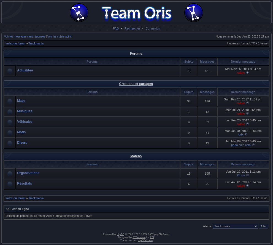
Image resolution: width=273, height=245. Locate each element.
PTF (152, 237)
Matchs (136, 156)
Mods (21, 132)
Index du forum (15, 43)
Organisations (28, 173)
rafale (241, 72)
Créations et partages (136, 84)
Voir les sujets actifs (59, 36)
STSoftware (139, 237)
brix (241, 134)
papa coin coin (241, 145)
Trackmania (36, 43)
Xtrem (241, 175)
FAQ (116, 28)
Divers (22, 143)
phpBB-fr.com (145, 240)
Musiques (24, 111)
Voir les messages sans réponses (24, 36)
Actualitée (25, 70)
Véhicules (25, 122)
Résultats (24, 183)
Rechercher (132, 28)
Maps (21, 101)
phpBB (120, 234)
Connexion (153, 28)
